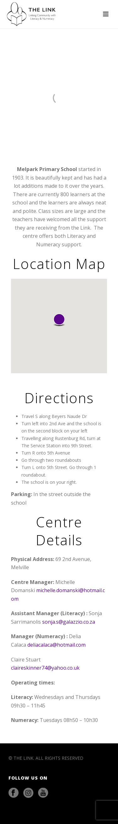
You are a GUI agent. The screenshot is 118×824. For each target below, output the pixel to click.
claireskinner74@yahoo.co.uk (45, 667)
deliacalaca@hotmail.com (56, 644)
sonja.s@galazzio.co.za (68, 621)
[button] (59, 319)
